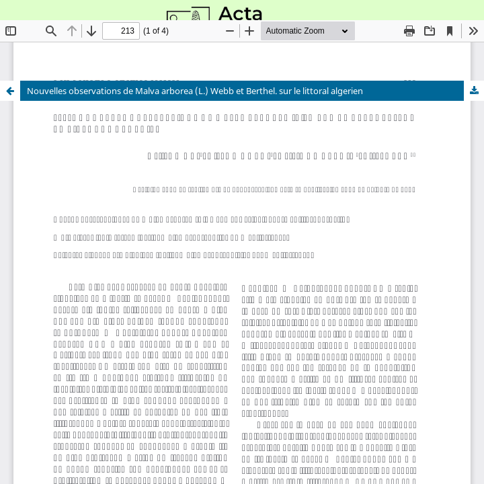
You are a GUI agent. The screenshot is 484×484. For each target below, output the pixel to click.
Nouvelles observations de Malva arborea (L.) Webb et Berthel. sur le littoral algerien (195, 91)
